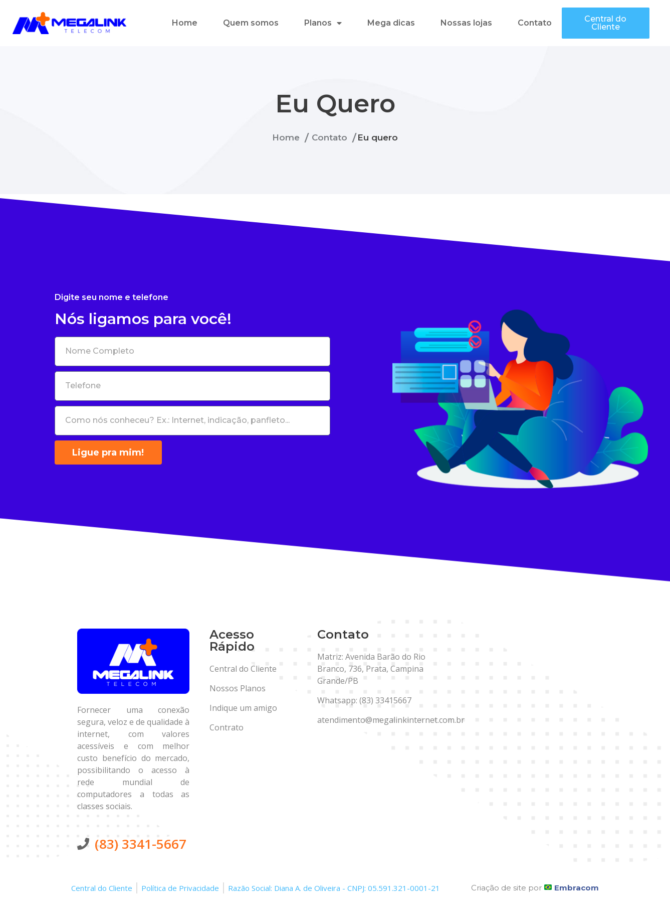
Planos (323, 23)
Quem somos (251, 23)
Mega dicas (391, 23)
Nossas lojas (466, 23)
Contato (535, 23)
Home (184, 23)
